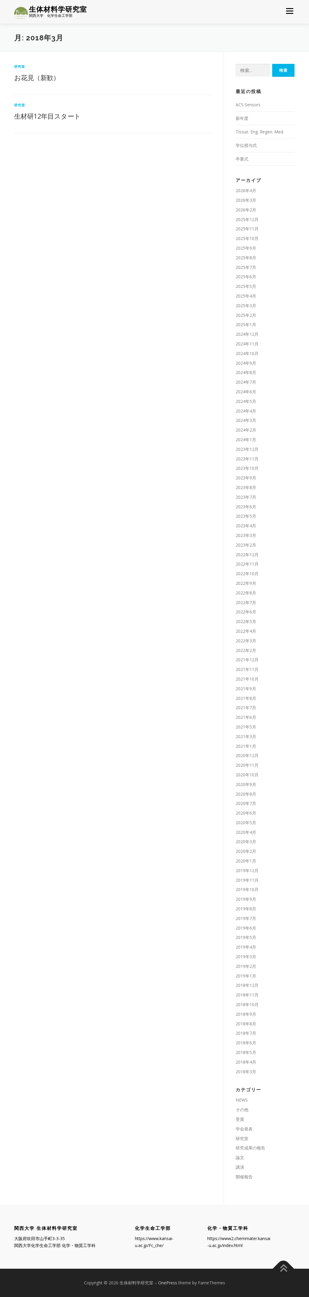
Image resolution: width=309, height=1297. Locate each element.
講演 (240, 1167)
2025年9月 (246, 248)
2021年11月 (247, 669)
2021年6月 (246, 717)
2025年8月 (246, 257)
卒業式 (242, 159)
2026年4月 (246, 190)
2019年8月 (246, 909)
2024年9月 (246, 363)
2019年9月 (246, 899)
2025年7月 (246, 267)
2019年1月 (246, 976)
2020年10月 (247, 775)
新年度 (242, 118)
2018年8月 (246, 1024)
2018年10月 (247, 1004)
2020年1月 (246, 861)
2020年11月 (247, 765)
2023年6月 (246, 507)
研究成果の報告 (250, 1148)
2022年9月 (246, 583)
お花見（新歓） (37, 77)
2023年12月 (247, 449)
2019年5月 (246, 937)
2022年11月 (247, 564)
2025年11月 (247, 229)
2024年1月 (246, 439)
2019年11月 (247, 880)
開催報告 (244, 1177)
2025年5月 (246, 286)
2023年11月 (247, 459)
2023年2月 (246, 545)
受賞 (240, 1119)
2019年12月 (247, 870)
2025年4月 (246, 296)
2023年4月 (246, 525)
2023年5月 (246, 516)
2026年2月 (246, 210)
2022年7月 (246, 602)
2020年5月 (246, 822)
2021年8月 (246, 698)
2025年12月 (247, 219)
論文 (240, 1157)
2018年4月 (246, 1062)
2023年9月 (246, 478)
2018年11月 (247, 995)
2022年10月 (247, 573)
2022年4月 (246, 631)
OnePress (167, 1283)
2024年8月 (246, 373)
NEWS (242, 1100)
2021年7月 (246, 707)
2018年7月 (246, 1033)
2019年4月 (246, 947)
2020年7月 (246, 803)
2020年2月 (246, 851)
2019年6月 (246, 928)
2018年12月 (247, 985)
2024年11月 (247, 344)
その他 (242, 1109)
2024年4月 (246, 411)
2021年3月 (246, 736)
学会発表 (244, 1129)
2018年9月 (246, 1014)
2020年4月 (246, 832)
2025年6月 (246, 277)
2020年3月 (246, 842)
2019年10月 (247, 890)
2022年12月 (247, 554)
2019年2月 (246, 966)
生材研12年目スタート (47, 115)
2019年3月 (246, 956)
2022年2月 (246, 650)
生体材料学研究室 (58, 9)
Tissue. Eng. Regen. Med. (260, 132)
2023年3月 (246, 535)
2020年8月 (246, 794)
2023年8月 (246, 487)
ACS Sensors (248, 105)
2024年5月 (246, 401)
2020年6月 (246, 813)
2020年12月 (247, 755)
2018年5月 (246, 1052)
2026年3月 (246, 200)
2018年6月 (246, 1043)
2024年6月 (246, 391)
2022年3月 (246, 641)
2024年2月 (246, 430)
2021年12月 (247, 660)
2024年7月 (246, 382)
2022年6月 (246, 612)
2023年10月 (247, 468)
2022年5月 (246, 621)
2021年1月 (246, 746)
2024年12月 (247, 334)
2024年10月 (247, 353)
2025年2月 (246, 315)
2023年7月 (246, 497)
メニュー (289, 11)
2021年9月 (246, 688)
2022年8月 (246, 593)
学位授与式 (246, 145)
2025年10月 (247, 238)
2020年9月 (246, 784)
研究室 (19, 66)
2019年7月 (246, 918)
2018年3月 (246, 1071)
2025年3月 (246, 305)
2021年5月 (246, 727)
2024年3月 (246, 420)
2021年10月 (247, 679)
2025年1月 (246, 325)
